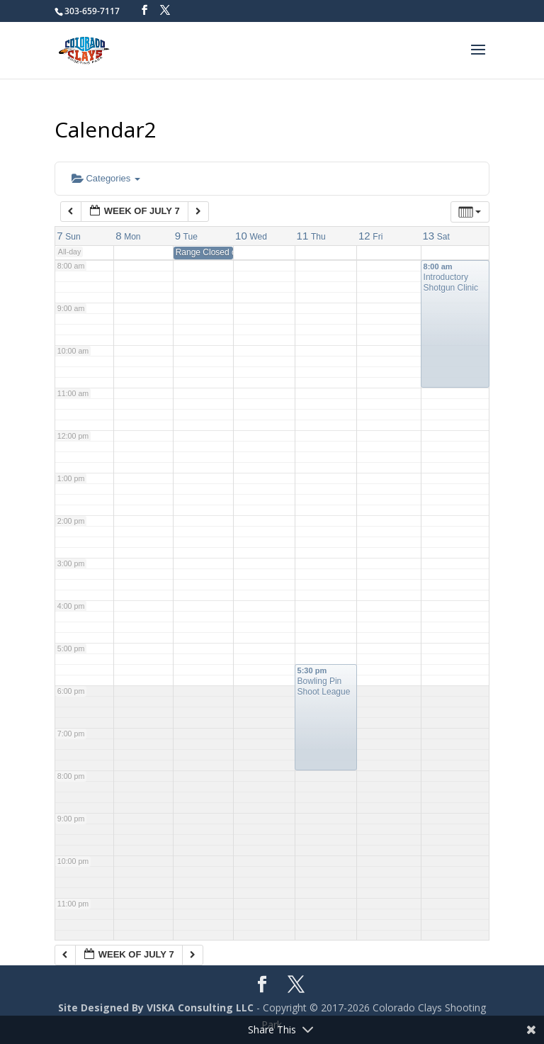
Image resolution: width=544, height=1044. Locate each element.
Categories (106, 178)
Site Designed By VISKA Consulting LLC (156, 1007)
